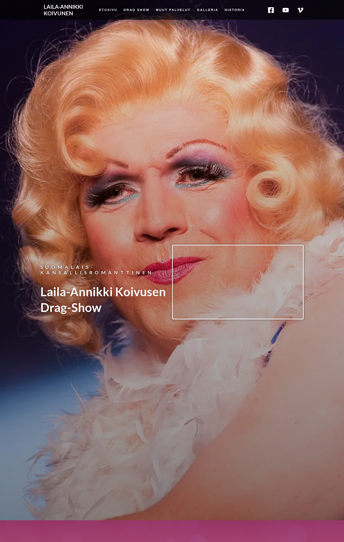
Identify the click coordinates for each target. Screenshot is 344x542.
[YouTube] (285, 10)
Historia (235, 10)
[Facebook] (271, 10)
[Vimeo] (300, 10)
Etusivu (108, 10)
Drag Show (137, 10)
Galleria (208, 10)
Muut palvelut (173, 10)
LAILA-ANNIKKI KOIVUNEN (63, 9)
